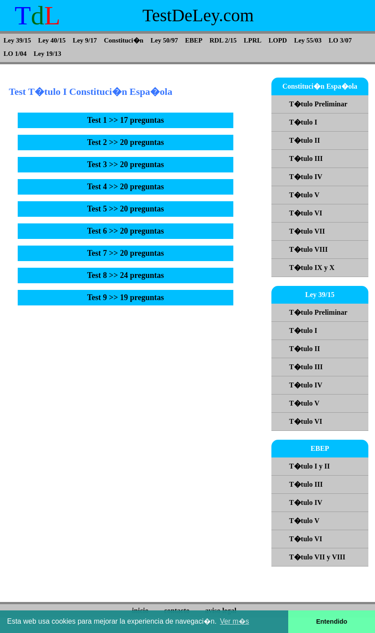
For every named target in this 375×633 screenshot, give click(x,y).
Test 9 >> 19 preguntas (125, 297)
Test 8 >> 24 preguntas (125, 275)
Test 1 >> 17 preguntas (125, 120)
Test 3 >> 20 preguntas (125, 164)
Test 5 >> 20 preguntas (125, 208)
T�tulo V (304, 195)
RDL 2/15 (222, 40)
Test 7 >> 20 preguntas (125, 253)
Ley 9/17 (85, 40)
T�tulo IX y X (312, 267)
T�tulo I (303, 122)
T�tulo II (304, 140)
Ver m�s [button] (234, 621)
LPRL (253, 40)
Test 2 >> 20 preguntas (125, 142)
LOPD (278, 40)
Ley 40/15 (52, 40)
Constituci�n (123, 40)
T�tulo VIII (308, 249)
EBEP (193, 40)
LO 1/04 (15, 53)
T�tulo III (306, 158)
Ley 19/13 (47, 53)
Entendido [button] (331, 621)
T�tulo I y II (309, 466)
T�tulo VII (307, 231)
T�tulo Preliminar (318, 104)
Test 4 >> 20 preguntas (125, 186)
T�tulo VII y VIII (317, 557)
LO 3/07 (340, 40)
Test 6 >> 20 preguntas (125, 231)
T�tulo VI (305, 213)
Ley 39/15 (17, 40)
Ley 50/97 (164, 40)
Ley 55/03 (307, 40)
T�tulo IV (305, 176)
